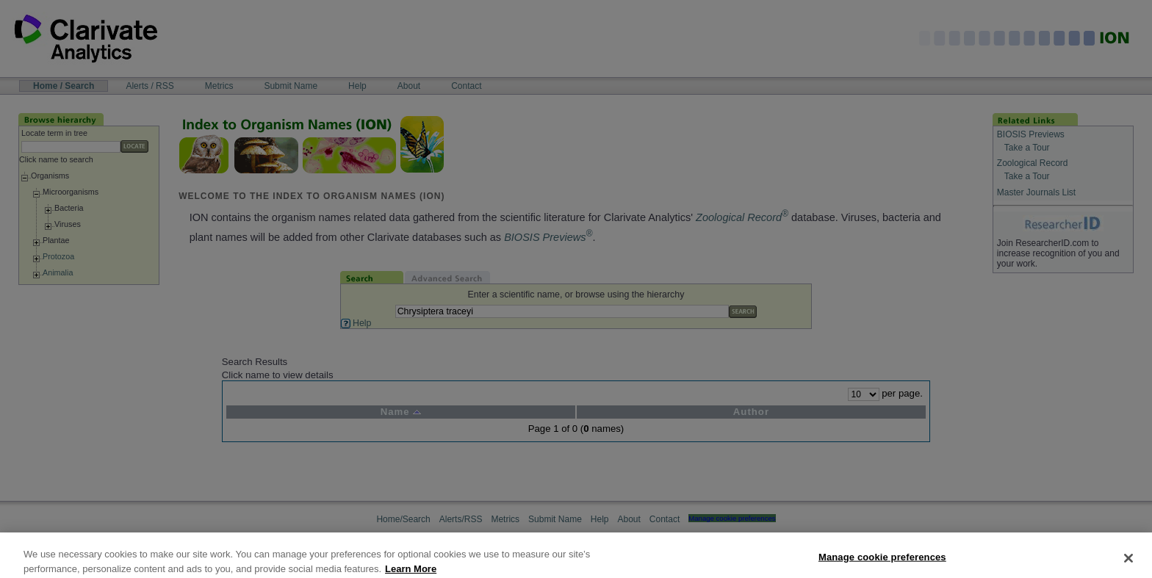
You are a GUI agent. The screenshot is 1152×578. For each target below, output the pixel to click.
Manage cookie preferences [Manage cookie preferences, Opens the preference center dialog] (882, 562)
